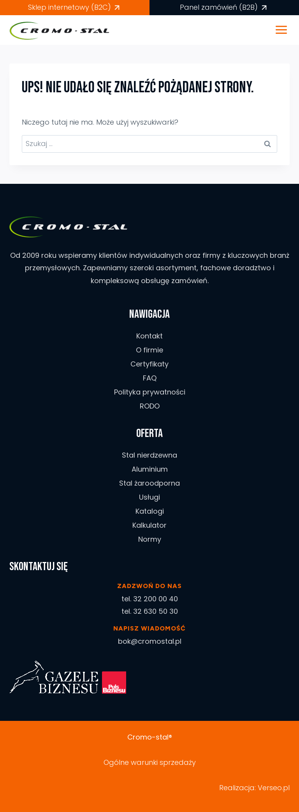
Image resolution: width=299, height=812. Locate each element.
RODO (150, 406)
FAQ (150, 378)
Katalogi (149, 511)
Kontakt (149, 336)
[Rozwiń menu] (285, 30)
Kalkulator (149, 525)
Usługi (149, 497)
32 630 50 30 (155, 611)
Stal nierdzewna (149, 455)
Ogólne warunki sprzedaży (150, 762)
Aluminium (150, 469)
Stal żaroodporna (149, 483)
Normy (149, 539)
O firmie (149, 350)
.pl (286, 788)
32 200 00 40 (155, 599)
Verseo (270, 788)
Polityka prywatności (149, 392)
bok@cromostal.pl (149, 641)
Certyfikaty (149, 364)
